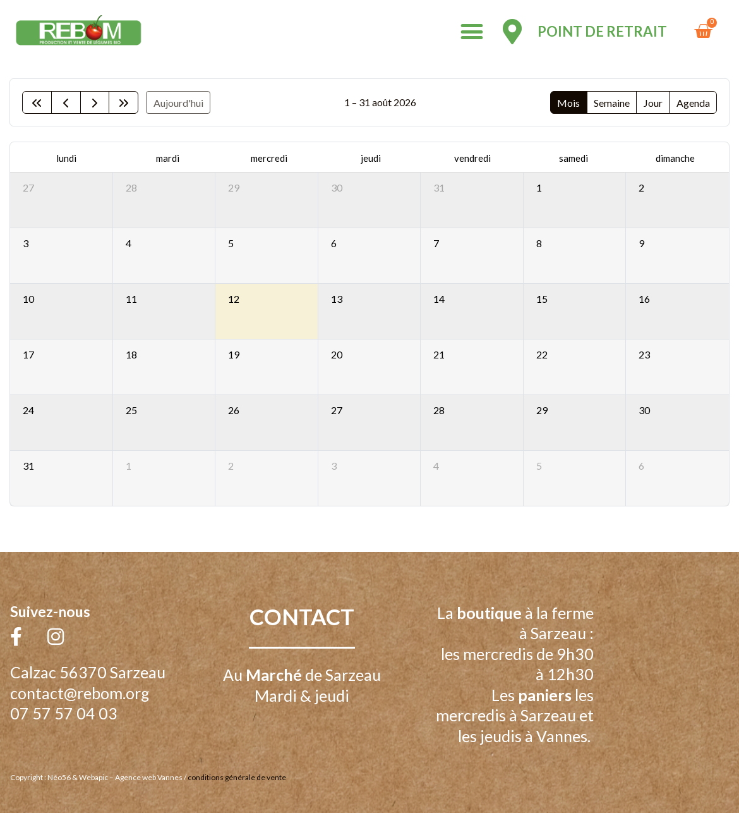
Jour (653, 103)
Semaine (612, 103)
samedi (573, 158)
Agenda (693, 103)
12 (233, 299)
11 (131, 299)
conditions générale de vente (237, 777)
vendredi (472, 158)
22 (542, 354)
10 (28, 299)
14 (439, 299)
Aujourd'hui (178, 103)
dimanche (675, 158)
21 (439, 354)
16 (644, 299)
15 (542, 299)
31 (439, 187)
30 (336, 187)
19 (233, 354)
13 (336, 299)
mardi (167, 158)
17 (28, 354)
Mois (568, 103)
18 (131, 354)
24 (28, 410)
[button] (472, 32)
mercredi (269, 158)
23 (644, 354)
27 (28, 187)
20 (336, 354)
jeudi (371, 158)
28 (131, 187)
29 (233, 187)
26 (233, 410)
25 (131, 410)
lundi (66, 158)
